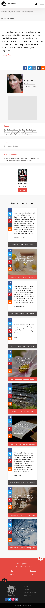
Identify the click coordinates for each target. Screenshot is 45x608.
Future (22, 314)
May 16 (30, 86)
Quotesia (4, 12)
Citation (15, 146)
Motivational (15, 244)
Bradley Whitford (19, 237)
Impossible (18, 379)
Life (22, 244)
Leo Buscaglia (18, 504)
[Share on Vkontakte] (34, 68)
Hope (31, 244)
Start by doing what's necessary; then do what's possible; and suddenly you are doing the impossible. (24, 361)
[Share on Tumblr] (39, 68)
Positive (12, 482)
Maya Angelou (18, 433)
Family (32, 314)
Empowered (28, 132)
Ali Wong (6, 158)
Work (16, 314)
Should (13, 134)
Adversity (14, 411)
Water (23, 548)
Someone (32, 277)
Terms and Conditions (31, 592)
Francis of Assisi (24, 368)
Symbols (29, 134)
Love (26, 244)
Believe (25, 444)
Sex (20, 130)
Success (13, 346)
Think (23, 130)
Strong (28, 548)
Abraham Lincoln (19, 401)
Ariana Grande (14, 158)
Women (15, 130)
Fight (26, 482)
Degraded (7, 132)
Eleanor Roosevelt (20, 536)
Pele (15, 337)
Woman (16, 548)
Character (22, 411)
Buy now (22, 190)
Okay (34, 130)
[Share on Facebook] (25, 68)
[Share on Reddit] (43, 68)
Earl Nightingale (19, 306)
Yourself (32, 482)
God (21, 515)
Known (34, 132)
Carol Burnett (32, 158)
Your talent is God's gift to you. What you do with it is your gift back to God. (24, 498)
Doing (32, 379)
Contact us (27, 589)
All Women (14, 132)
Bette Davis (23, 158)
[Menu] (42, 3)
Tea (33, 548)
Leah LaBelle (18, 475)
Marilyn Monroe (21, 160)
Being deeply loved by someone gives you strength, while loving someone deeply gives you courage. (24, 260)
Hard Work (30, 346)
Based (24, 134)
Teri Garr (29, 160)
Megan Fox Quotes (14, 12)
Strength (13, 277)
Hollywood (7, 134)
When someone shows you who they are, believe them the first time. (24, 426)
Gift (29, 515)
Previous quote (7, 18)
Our (27, 130)
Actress (32, 84)
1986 (34, 86)
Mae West (12, 160)
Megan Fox (6, 55)
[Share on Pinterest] (10, 221)
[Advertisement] (22, 108)
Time (27, 314)
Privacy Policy (28, 595)
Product (18, 134)
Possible (26, 379)
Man (32, 411)
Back (33, 515)
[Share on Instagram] (13, 599)
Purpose (20, 132)
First (20, 444)
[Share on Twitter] (30, 68)
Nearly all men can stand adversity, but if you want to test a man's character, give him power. (24, 394)
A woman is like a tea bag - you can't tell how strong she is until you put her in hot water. (24, 530)
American (27, 84)
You (5, 130)
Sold (30, 130)
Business (10, 130)
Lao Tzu (24, 267)
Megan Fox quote (27, 12)
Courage (24, 277)
